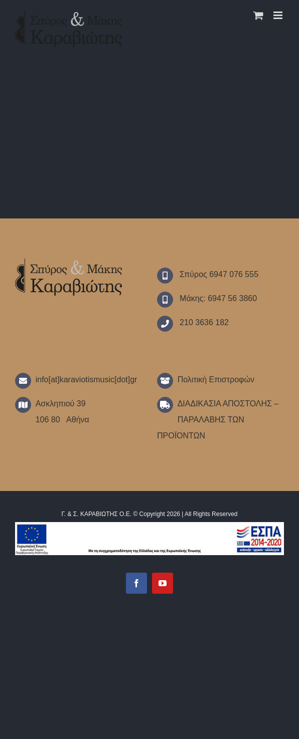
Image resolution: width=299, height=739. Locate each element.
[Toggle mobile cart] (258, 15)
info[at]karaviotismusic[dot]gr (86, 379)
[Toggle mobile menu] (278, 15)
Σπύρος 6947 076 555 (218, 274)
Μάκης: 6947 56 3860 (217, 298)
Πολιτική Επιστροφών (216, 379)
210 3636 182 (203, 322)
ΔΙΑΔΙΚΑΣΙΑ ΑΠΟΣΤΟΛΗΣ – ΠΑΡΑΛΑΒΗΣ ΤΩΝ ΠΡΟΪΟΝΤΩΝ (217, 419)
